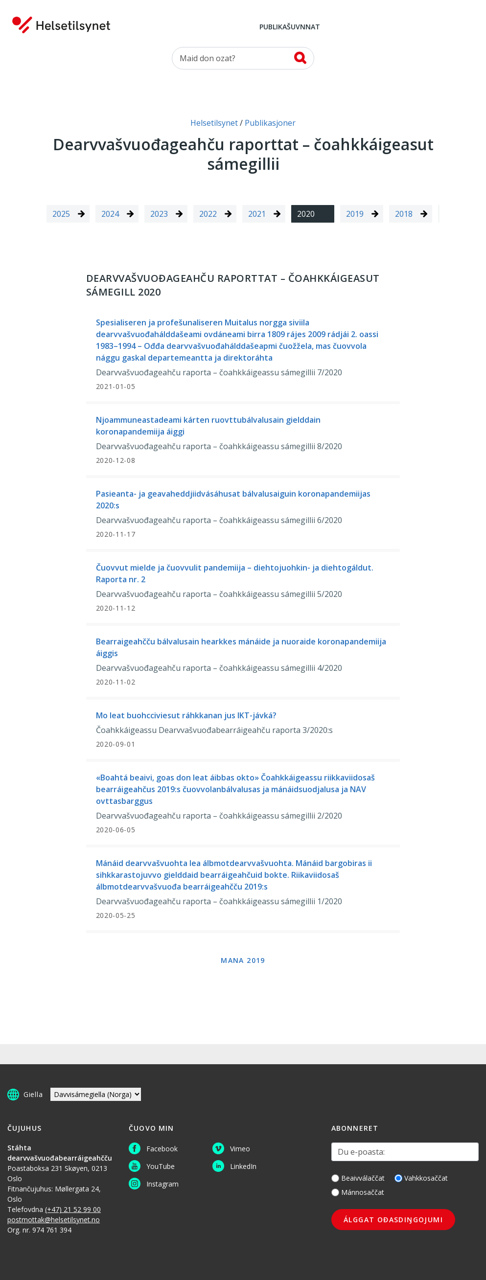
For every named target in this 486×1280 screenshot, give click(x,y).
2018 (404, 213)
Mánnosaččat (357, 1192)
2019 (355, 213)
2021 (257, 213)
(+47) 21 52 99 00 (73, 1209)
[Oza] (243, 58)
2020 (306, 213)
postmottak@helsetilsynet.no (53, 1219)
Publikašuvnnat (289, 27)
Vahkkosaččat (421, 1178)
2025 (61, 213)
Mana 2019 (243, 960)
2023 (159, 213)
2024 (110, 213)
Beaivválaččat (358, 1178)
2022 (208, 213)
